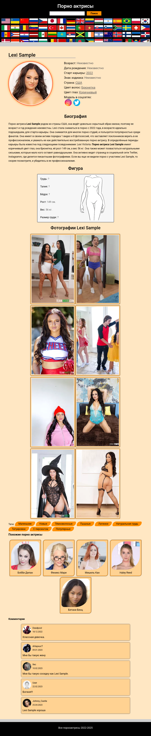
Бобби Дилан (25, 572)
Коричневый (88, 92)
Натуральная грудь (127, 523)
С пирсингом (40, 529)
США (78, 82)
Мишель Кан (92, 572)
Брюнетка (88, 87)
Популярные (63, 529)
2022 (89, 73)
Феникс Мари (59, 572)
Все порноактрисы (69, 727)
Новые (43, 523)
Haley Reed (126, 572)
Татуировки (19, 529)
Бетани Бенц (75, 609)
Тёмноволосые (64, 523)
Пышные (85, 523)
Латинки (103, 523)
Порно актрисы (75, 6)
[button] (53, 269)
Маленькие (25, 523)
